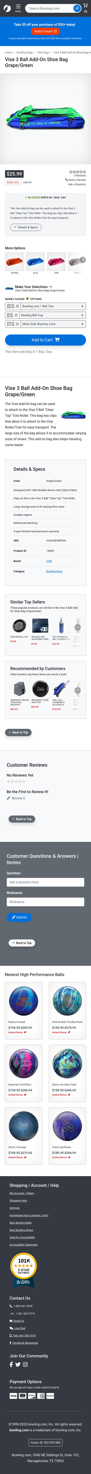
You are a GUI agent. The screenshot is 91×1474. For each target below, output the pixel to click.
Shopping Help (18, 1200)
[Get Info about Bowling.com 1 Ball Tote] (17, 306)
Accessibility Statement (24, 1244)
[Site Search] (77, 8)
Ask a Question (77, 184)
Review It (16, 798)
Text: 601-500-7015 (23, 1335)
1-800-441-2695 (21, 1306)
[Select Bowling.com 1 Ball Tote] (53, 306)
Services (15, 1207)
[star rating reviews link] (71, 172)
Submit (19, 917)
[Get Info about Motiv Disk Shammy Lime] (17, 324)
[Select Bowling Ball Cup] (52, 315)
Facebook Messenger (24, 1342)
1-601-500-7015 (25, 1313)
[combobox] (50, 8)
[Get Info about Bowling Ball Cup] (16, 315)
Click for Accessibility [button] (22, 1237)
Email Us (17, 1320)
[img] (50, 1396)
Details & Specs (26, 227)
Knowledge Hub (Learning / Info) (29, 1215)
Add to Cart (45, 339)
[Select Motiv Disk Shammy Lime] (53, 324)
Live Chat (17, 1328)
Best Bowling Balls (21, 1222)
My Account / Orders (22, 1193)
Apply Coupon (46, 31)
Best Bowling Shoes (21, 1230)
